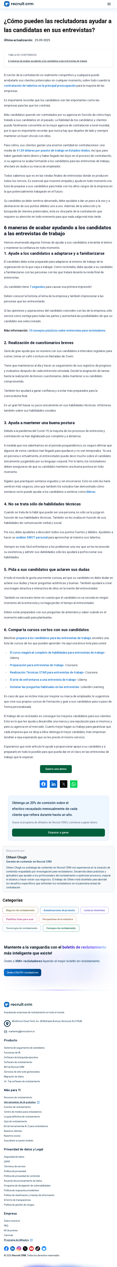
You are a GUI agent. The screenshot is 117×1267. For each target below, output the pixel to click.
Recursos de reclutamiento (18, 1097)
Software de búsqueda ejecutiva (21, 1057)
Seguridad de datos (14, 1157)
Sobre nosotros (12, 1221)
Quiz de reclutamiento (15, 1121)
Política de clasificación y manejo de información (29, 1195)
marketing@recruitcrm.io (22, 1031)
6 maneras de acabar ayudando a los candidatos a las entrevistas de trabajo (47, 61)
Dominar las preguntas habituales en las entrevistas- (45, 687)
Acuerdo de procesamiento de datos (23, 1180)
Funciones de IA (12, 1052)
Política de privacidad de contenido (22, 1176)
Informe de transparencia (17, 1200)
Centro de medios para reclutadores (23, 1112)
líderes (90, 491)
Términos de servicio (14, 1166)
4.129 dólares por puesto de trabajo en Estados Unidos (53, 150)
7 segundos (37, 287)
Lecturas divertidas (94, 910)
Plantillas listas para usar (20, 919)
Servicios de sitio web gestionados (22, 1071)
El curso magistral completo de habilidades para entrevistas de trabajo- (57, 652)
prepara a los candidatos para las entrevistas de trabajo (53, 638)
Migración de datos (14, 1076)
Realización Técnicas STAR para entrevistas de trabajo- (47, 672)
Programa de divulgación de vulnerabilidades (27, 1185)
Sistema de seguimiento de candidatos (24, 1047)
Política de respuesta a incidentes (21, 1190)
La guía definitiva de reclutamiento (22, 1116)
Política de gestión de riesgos (19, 1204)
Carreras (8, 1235)
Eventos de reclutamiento (17, 1107)
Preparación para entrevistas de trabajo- (37, 665)
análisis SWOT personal (32, 537)
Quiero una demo (56, 769)
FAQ (6, 1225)
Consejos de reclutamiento (61, 928)
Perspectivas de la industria (58, 919)
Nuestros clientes (13, 1131)
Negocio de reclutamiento (20, 910)
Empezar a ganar (58, 832)
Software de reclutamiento (18, 1062)
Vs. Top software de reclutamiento (22, 1081)
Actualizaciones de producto (59, 910)
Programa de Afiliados (18, 1240)
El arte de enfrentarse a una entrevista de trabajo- (43, 679)
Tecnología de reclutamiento (21, 928)
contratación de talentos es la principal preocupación (40, 85)
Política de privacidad (15, 1171)
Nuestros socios (12, 1135)
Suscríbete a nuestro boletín (18, 1140)
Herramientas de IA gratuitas (21, 1102)
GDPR (7, 1161)
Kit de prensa (11, 1230)
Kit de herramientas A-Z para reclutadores (26, 1126)
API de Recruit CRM (14, 1067)
